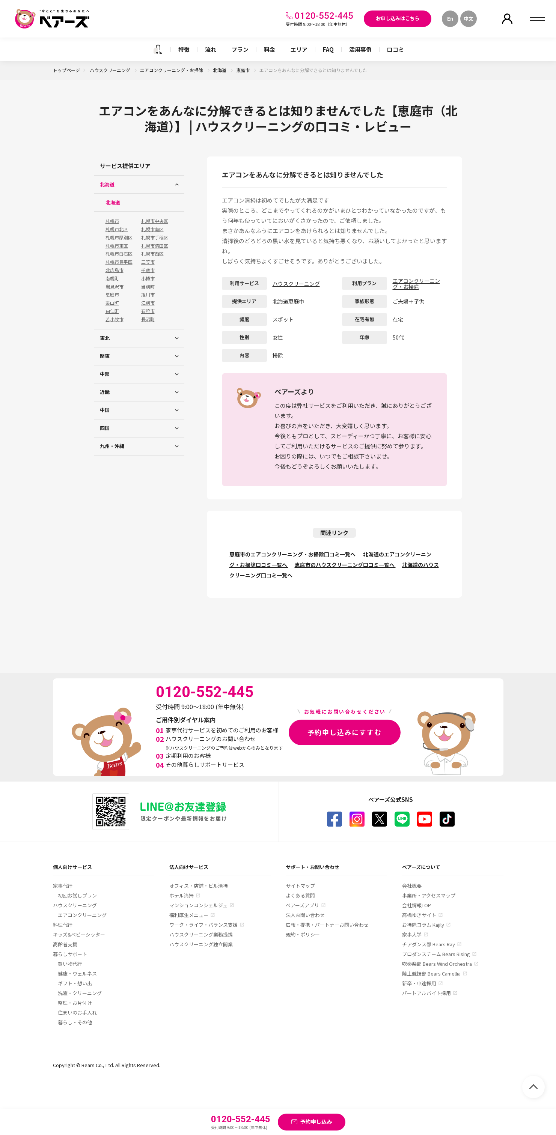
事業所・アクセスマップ (428, 895)
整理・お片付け (75, 1002)
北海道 (220, 70)
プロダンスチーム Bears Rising (436, 954)
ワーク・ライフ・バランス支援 (203, 924)
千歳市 (148, 270)
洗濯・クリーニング (80, 993)
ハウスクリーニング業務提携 (201, 934)
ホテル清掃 (181, 895)
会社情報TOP (416, 905)
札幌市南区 (152, 229)
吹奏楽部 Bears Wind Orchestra (437, 963)
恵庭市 (243, 70)
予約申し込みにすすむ (344, 732)
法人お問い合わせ (305, 915)
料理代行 (62, 924)
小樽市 (148, 278)
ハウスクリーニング (110, 70)
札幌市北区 (116, 229)
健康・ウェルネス (77, 973)
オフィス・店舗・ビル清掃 (198, 885)
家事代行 (62, 885)
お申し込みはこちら (398, 18)
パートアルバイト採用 (426, 993)
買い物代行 (70, 963)
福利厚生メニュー (188, 915)
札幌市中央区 (154, 221)
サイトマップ (300, 885)
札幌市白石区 (119, 254)
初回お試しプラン (77, 895)
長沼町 (148, 319)
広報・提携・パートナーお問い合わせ (327, 924)
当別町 (148, 287)
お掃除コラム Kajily (423, 924)
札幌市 (112, 221)
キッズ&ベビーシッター (79, 934)
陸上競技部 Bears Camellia (431, 973)
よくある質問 (300, 895)
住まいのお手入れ (77, 1012)
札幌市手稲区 (154, 238)
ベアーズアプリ (302, 905)
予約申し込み (316, 1121)
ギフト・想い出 (75, 983)
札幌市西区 (152, 254)
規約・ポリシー (303, 934)
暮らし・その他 (75, 1022)
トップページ (66, 70)
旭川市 (148, 295)
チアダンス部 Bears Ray (428, 944)
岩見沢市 (114, 287)
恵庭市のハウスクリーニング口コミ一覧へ (345, 564)
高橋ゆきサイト (419, 915)
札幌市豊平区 (119, 262)
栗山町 (112, 303)
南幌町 (112, 278)
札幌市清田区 (154, 246)
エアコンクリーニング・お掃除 (172, 70)
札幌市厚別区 (119, 238)
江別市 (148, 303)
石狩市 (148, 311)
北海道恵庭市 (288, 301)
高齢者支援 (65, 944)
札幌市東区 (116, 246)
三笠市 (148, 262)
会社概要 (412, 885)
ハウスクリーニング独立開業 (201, 944)
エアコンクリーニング (82, 915)
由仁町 (112, 311)
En (450, 18)
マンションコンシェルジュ (198, 905)
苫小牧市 (114, 319)
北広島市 (114, 270)
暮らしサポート (70, 954)
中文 (468, 18)
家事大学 (412, 934)
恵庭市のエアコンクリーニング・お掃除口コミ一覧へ (293, 554)
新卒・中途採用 (419, 983)
